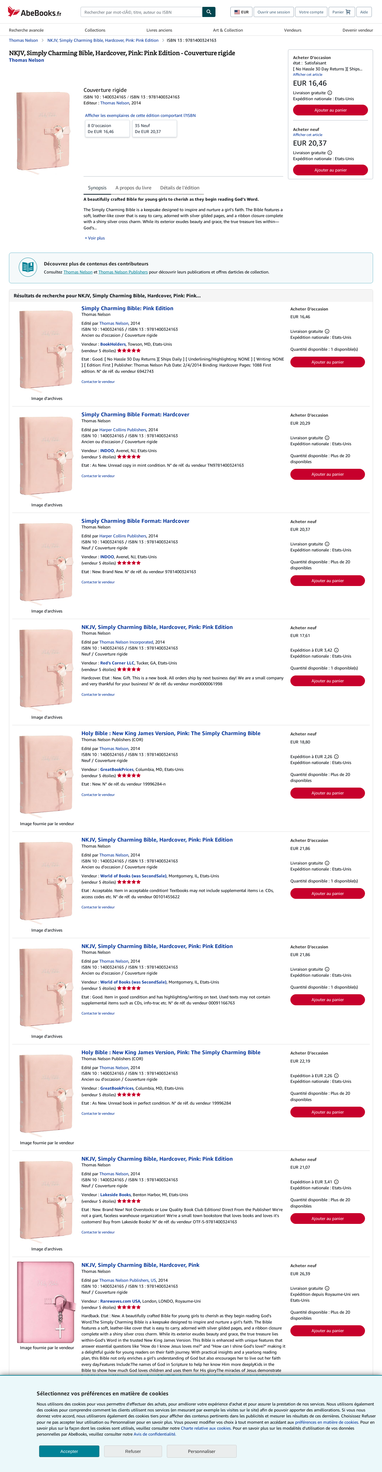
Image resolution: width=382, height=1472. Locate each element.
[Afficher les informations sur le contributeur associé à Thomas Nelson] (26, 60)
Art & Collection (228, 30)
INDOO (107, 450)
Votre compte (311, 12)
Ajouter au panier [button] (331, 109)
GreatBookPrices (116, 769)
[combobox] (141, 12)
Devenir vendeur (358, 30)
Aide (364, 12)
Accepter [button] (69, 1451)
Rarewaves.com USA (120, 1301)
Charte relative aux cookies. (207, 1428)
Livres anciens (159, 30)
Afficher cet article (307, 74)
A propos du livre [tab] (133, 188)
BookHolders (113, 344)
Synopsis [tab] (97, 188)
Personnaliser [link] (201, 1451)
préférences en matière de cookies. (327, 1422)
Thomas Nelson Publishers (123, 271)
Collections (95, 30)
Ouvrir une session (274, 12)
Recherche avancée (26, 30)
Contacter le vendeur (98, 381)
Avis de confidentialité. (155, 1434)
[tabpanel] (183, 218)
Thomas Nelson (78, 271)
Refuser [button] (133, 1451)
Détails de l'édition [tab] (179, 188)
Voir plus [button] (96, 237)
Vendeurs (292, 30)
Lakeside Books (115, 1194)
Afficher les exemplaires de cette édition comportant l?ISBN (140, 115)
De (107, 128)
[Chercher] (208, 12)
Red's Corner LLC (117, 662)
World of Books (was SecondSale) (133, 875)
